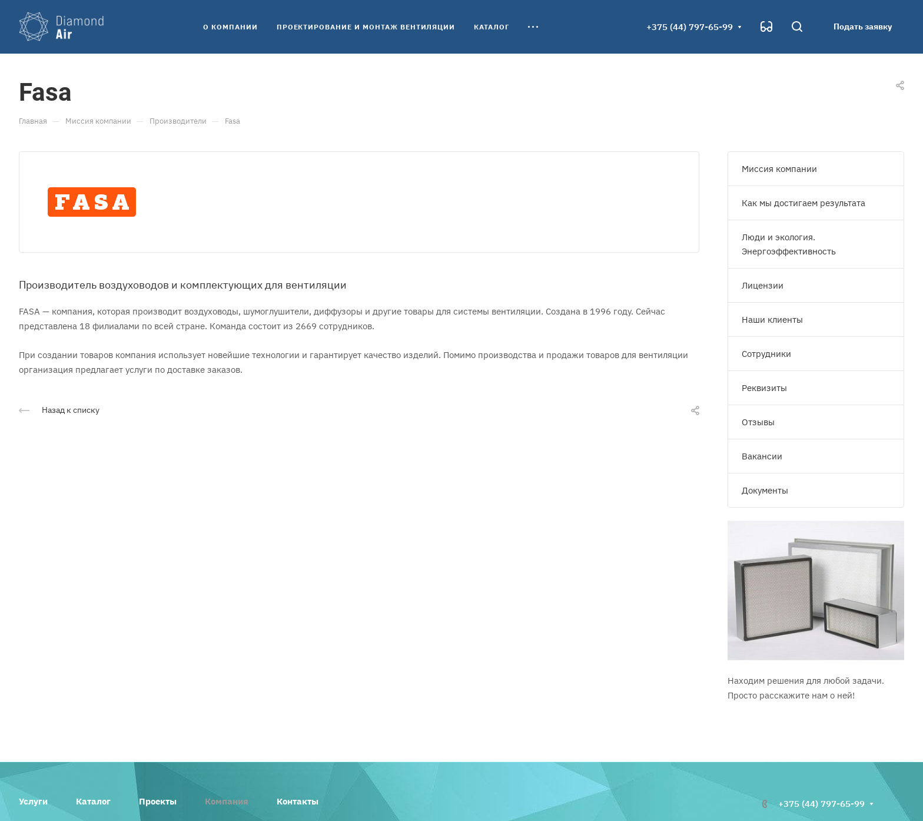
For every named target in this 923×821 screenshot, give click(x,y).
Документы (765, 490)
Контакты (297, 801)
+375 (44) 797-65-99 (689, 26)
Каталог (93, 801)
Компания (226, 801)
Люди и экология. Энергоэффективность (789, 244)
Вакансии (762, 456)
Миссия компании (779, 168)
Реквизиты (764, 387)
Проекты (158, 801)
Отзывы (758, 422)
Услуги (33, 801)
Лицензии (762, 285)
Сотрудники (766, 353)
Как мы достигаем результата (803, 202)
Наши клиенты (772, 319)
